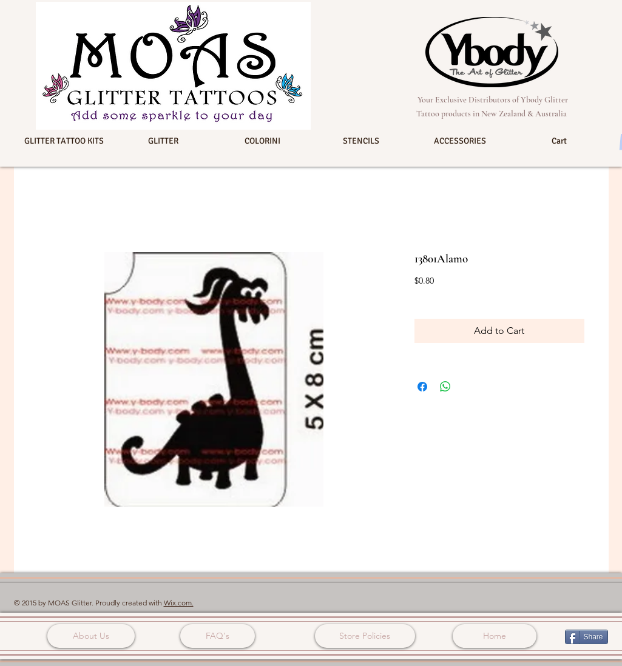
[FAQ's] (217, 636)
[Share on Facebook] (422, 386)
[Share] (586, 637)
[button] (64, 141)
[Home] (494, 636)
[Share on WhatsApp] (445, 386)
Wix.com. (179, 602)
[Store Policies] (365, 636)
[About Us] (91, 636)
